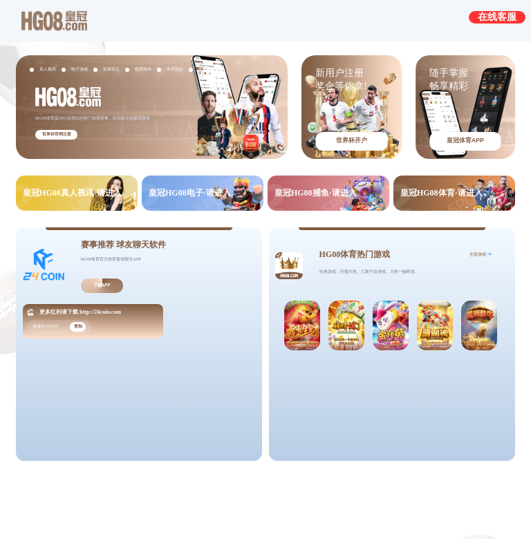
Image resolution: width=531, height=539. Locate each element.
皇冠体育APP (465, 140)
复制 (78, 325)
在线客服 (497, 16)
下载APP (102, 285)
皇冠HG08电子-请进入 (190, 193)
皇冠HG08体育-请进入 (441, 193)
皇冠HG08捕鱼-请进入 (315, 193)
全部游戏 (477, 254)
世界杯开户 (351, 140)
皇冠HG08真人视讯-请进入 (72, 193)
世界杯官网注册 (56, 133)
